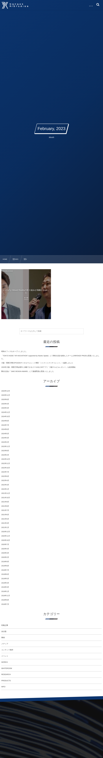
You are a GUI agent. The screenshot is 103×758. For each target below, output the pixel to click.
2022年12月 (5, 459)
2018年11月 (5, 596)
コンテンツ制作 (7, 650)
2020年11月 (5, 536)
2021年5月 (5, 519)
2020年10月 (5, 540)
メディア (4, 644)
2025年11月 (5, 395)
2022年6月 (5, 476)
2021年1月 (5, 527)
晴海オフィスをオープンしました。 (14, 351)
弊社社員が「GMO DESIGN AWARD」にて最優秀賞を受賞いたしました (27, 371)
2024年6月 (5, 429)
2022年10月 (5, 468)
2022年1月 (5, 489)
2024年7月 (5, 425)
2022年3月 (5, 485)
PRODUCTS (6, 681)
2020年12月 (5, 532)
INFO (3, 687)
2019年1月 (5, 591)
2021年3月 (5, 523)
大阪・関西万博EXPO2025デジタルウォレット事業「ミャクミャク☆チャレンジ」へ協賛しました (37, 363)
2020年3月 (5, 553)
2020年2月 (5, 557)
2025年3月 (5, 408)
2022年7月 (5, 472)
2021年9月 (5, 502)
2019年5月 (5, 579)
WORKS (4, 662)
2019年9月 (5, 562)
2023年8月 (5, 451)
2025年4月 (5, 404)
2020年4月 (5, 549)
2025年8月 (5, 399)
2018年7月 (5, 604)
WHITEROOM (6, 668)
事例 (3, 638)
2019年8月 (5, 566)
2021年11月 (5, 493)
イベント (4, 656)
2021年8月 (5, 506)
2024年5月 (5, 434)
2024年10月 (5, 416)
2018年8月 (5, 600)
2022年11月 (5, 463)
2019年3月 (5, 587)
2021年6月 (5, 515)
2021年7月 (5, 510)
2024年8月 (5, 421)
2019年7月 (5, 570)
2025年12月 (5, 391)
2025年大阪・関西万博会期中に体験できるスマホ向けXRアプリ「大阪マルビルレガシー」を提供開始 (38, 367)
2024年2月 (5, 442)
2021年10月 (5, 498)
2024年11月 (5, 412)
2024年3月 (5, 438)
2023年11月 (5, 446)
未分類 (3, 631)
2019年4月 (5, 583)
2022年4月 (5, 480)
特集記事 (4, 625)
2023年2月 (5, 455)
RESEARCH (6, 674)
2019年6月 (5, 574)
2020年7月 (5, 544)
